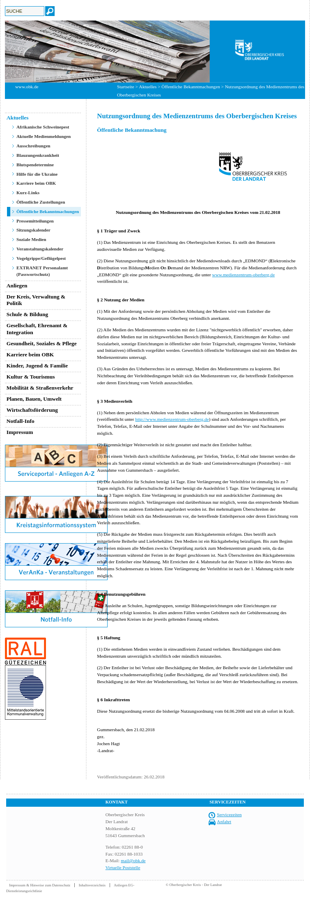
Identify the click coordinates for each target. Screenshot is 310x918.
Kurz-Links (27, 192)
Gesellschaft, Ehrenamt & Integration (37, 328)
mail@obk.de (133, 860)
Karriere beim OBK (36, 183)
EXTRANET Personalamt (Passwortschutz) (42, 271)
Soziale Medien (31, 239)
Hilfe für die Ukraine (36, 174)
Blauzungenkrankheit (37, 155)
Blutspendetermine (35, 164)
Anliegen (17, 285)
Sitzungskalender (33, 229)
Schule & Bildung (27, 314)
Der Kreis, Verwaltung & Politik (36, 300)
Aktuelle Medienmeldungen (43, 136)
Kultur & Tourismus (31, 377)
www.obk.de (26, 86)
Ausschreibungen (33, 145)
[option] (155, 52)
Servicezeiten (229, 814)
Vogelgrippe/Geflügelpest (41, 258)
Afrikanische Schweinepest (42, 126)
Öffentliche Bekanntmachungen (190, 86)
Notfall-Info (20, 421)
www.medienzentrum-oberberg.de (243, 274)
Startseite (125, 86)
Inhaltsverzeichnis (92, 885)
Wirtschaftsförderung (32, 410)
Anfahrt (224, 821)
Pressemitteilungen (35, 220)
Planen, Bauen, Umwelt (34, 399)
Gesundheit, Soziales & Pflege (42, 343)
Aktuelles (148, 86)
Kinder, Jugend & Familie (37, 366)
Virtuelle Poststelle (123, 867)
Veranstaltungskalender (39, 248)
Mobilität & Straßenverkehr (40, 388)
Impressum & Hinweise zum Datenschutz (39, 885)
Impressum (20, 432)
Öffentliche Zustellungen (40, 202)
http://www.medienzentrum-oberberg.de (172, 419)
